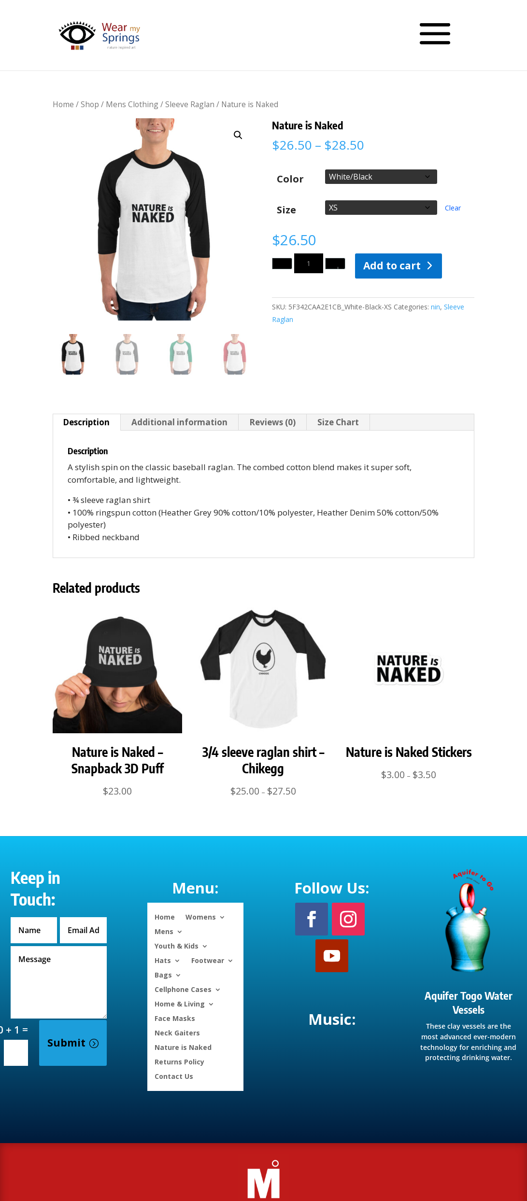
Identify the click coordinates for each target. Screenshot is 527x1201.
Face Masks (175, 1018)
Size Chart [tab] (338, 422)
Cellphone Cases (183, 989)
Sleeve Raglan (189, 104)
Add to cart (392, 265)
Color (290, 178)
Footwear (207, 960)
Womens (200, 916)
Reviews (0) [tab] (272, 422)
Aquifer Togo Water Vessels (469, 1002)
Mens (164, 931)
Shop (90, 104)
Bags (163, 974)
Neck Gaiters (177, 1032)
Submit (66, 1042)
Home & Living (180, 1003)
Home (63, 104)
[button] (238, 135)
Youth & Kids (177, 945)
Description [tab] (86, 422)
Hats (163, 960)
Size (286, 210)
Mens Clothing (132, 104)
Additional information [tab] (179, 422)
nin (435, 306)
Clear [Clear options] (453, 207)
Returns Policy (179, 1061)
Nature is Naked (183, 1047)
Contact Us (174, 1076)
